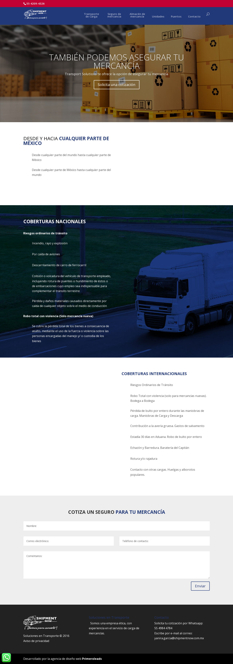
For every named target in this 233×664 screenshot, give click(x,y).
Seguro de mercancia (114, 15)
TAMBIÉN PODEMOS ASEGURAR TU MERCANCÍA (116, 61)
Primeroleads (92, 659)
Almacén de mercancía (137, 15)
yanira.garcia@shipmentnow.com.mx (179, 638)
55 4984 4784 (163, 628)
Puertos (176, 16)
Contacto (194, 16)
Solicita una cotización (116, 84)
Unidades (158, 16)
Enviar (200, 586)
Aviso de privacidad (36, 641)
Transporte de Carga (91, 15)
